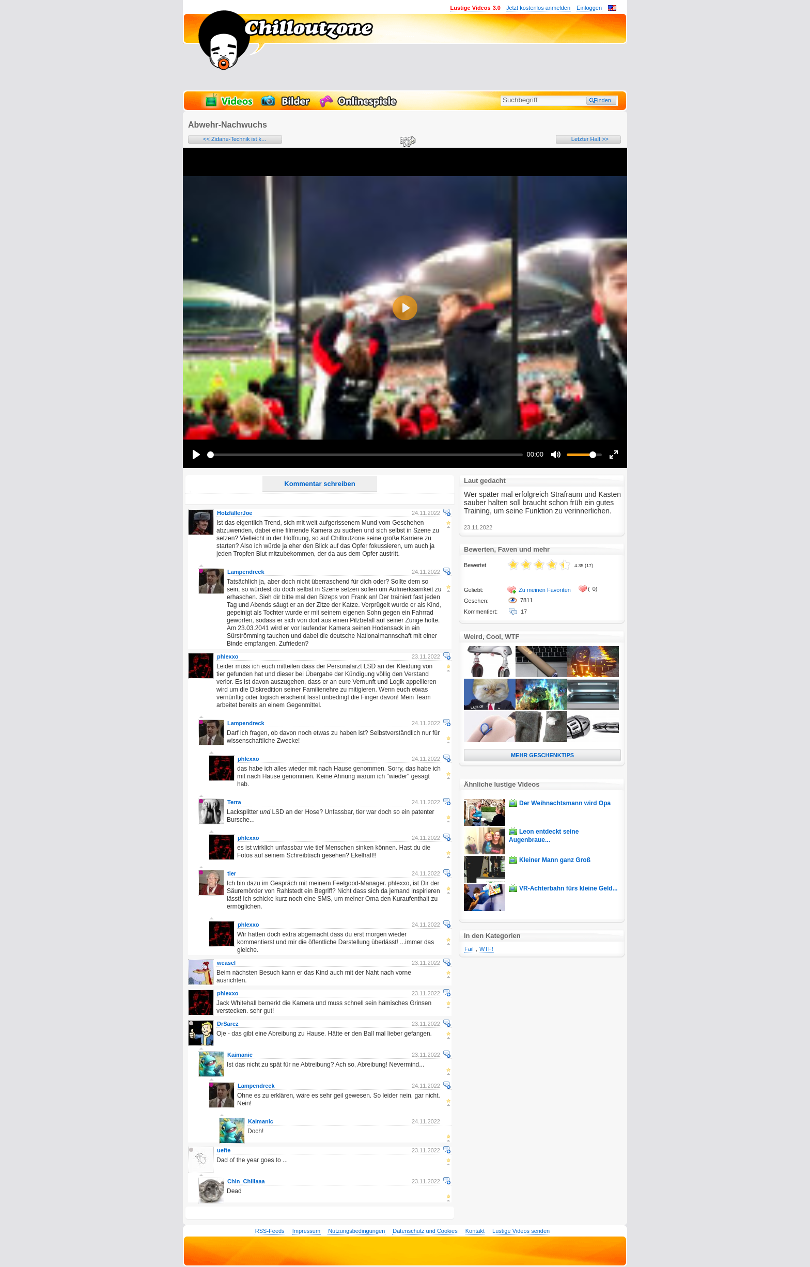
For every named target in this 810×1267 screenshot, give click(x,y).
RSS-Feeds (270, 1231)
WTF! (486, 949)
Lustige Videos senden (521, 1231)
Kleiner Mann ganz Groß (554, 860)
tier (231, 873)
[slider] (365, 455)
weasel (226, 963)
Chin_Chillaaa (246, 1181)
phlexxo (228, 656)
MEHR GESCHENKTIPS (542, 755)
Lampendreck (245, 572)
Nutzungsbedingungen (356, 1231)
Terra (234, 802)
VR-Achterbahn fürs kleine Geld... (568, 888)
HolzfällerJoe (234, 513)
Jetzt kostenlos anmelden (538, 8)
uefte (223, 1150)
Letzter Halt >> (590, 139)
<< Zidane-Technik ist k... (234, 139)
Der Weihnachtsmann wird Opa (565, 803)
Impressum (306, 1231)
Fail (469, 949)
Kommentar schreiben (319, 484)
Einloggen (589, 8)
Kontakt (475, 1231)
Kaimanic (240, 1055)
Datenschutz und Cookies (425, 1231)
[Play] (196, 454)
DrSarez (228, 1024)
